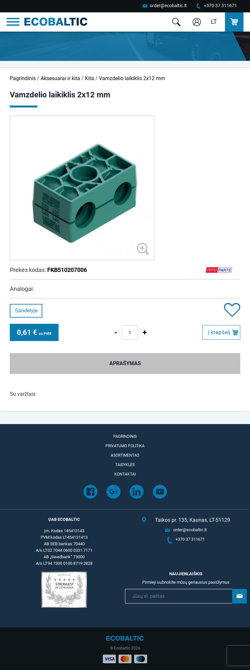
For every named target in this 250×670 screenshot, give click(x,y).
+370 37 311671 (220, 5)
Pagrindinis (23, 78)
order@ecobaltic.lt (168, 5)
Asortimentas (125, 455)
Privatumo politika (125, 446)
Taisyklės (125, 465)
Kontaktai (125, 474)
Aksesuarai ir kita (60, 78)
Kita (89, 78)
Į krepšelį (219, 332)
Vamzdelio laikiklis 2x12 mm (132, 78)
